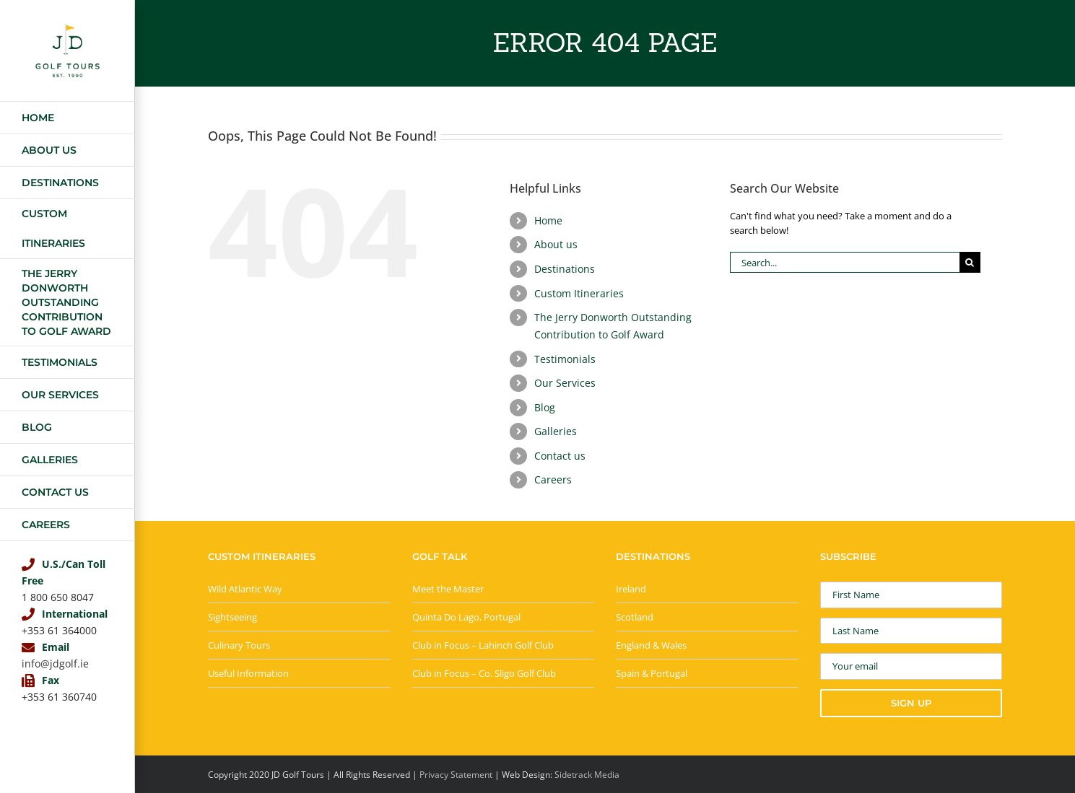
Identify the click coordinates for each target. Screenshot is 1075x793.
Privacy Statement (455, 774)
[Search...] (844, 262)
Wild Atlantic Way (245, 588)
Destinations (564, 269)
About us (556, 244)
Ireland (631, 588)
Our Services (565, 383)
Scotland (634, 616)
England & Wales (651, 645)
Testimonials (565, 359)
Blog (544, 407)
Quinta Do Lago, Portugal (466, 616)
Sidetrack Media (586, 774)
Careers (553, 479)
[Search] (969, 262)
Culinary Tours (239, 645)
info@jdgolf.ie (55, 663)
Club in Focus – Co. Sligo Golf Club (484, 673)
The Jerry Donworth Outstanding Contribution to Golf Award (613, 325)
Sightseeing (232, 616)
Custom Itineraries (579, 293)
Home (548, 220)
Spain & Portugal (651, 673)
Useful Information (248, 673)
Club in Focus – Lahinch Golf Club (483, 645)
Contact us (560, 456)
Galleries (555, 431)
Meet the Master (448, 588)
